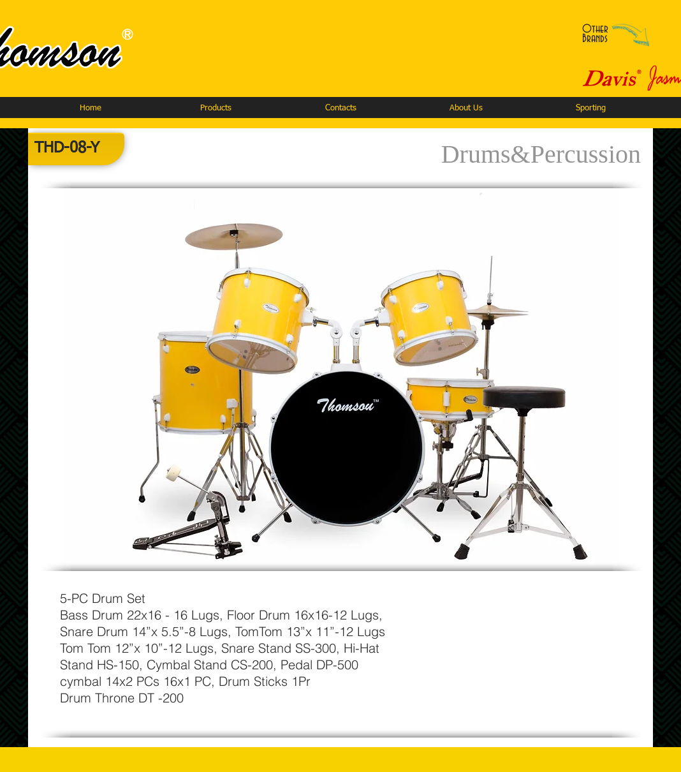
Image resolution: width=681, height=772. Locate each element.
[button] (215, 108)
